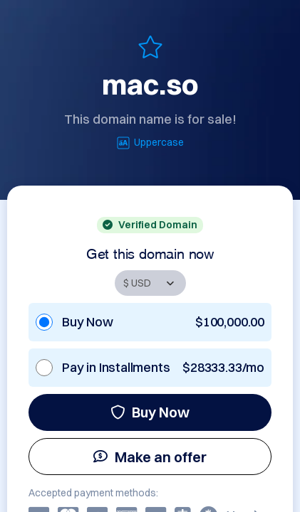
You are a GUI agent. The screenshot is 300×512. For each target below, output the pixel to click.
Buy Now (150, 412)
